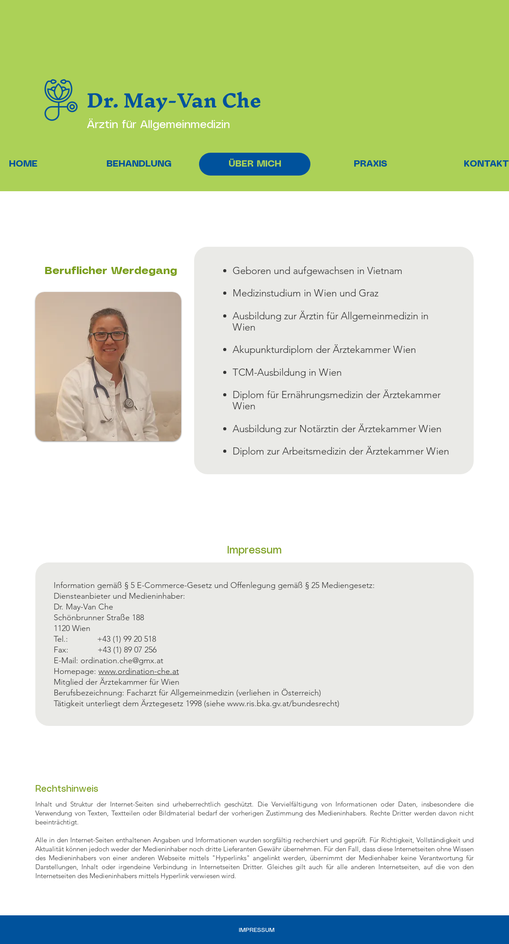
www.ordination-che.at (138, 671)
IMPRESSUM (257, 930)
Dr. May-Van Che (174, 100)
